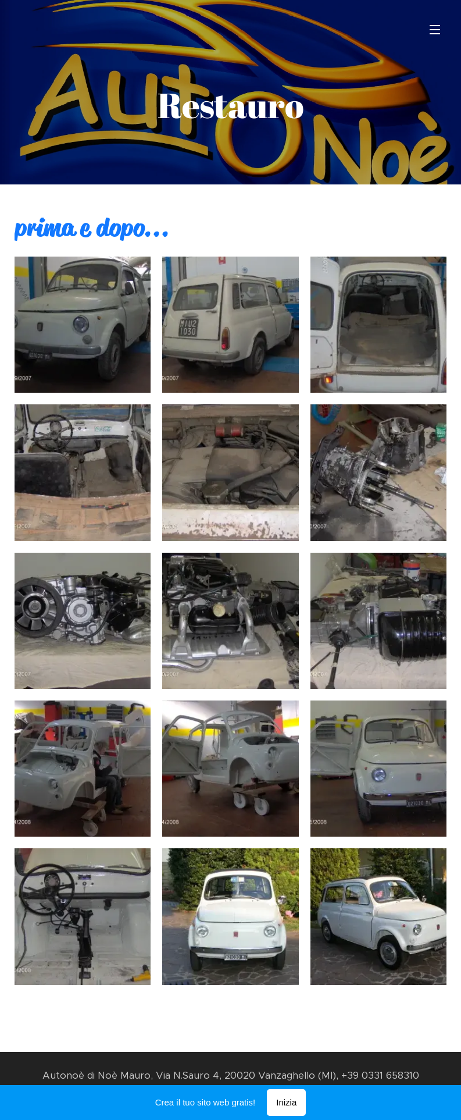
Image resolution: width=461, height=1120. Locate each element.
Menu (435, 29)
